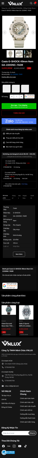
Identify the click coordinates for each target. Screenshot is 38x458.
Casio (15, 208)
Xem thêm (19, 254)
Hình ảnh (24, 178)
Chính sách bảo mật (27, 402)
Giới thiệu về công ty (8, 403)
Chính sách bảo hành (27, 398)
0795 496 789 (19, 122)
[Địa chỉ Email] (19, 433)
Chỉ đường (17, 167)
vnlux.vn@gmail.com (12, 386)
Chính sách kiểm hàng (27, 422)
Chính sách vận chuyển (28, 406)
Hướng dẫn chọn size (9, 77)
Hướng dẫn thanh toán (27, 418)
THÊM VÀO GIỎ (19, 113)
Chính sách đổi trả (26, 410)
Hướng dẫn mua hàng (27, 414)
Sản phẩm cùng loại (10, 303)
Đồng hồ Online (7, 407)
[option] (19, 32)
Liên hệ (4, 399)
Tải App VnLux (6, 395)
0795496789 (7, 167)
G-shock (12, 72)
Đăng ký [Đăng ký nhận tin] (32, 433)
